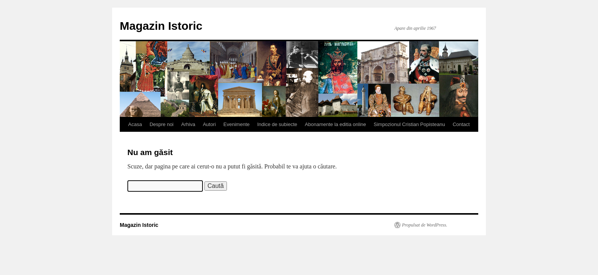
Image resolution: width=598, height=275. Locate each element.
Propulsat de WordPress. (424, 225)
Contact (461, 124)
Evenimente (236, 124)
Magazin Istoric (161, 25)
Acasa (135, 124)
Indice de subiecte (277, 124)
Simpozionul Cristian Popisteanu (409, 124)
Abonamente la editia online (335, 124)
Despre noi (162, 124)
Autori (209, 124)
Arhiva (188, 124)
